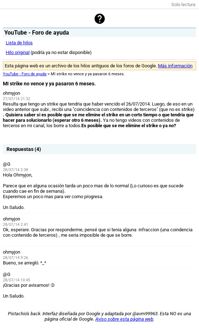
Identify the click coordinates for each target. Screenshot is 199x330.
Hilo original (18, 52)
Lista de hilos (19, 42)
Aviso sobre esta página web (124, 319)
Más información (175, 65)
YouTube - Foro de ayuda (24, 74)
